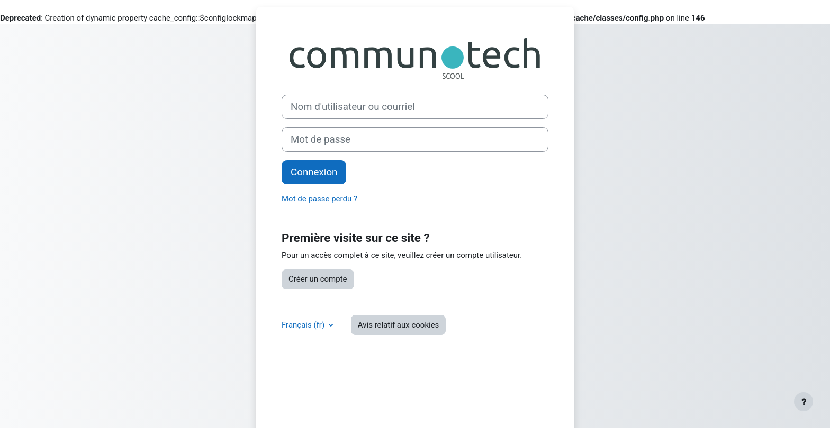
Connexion (314, 172)
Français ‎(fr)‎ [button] (304, 325)
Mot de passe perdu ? (319, 198)
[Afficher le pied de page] (803, 401)
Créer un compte (317, 279)
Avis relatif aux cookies (398, 325)
